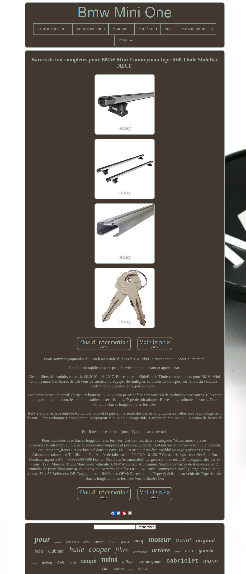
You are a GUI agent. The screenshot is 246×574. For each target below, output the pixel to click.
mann (210, 560)
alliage (128, 561)
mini (109, 559)
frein (177, 552)
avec (86, 542)
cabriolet (182, 561)
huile (76, 549)
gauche (206, 551)
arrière (161, 550)
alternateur (140, 552)
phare (112, 541)
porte (125, 541)
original (205, 540)
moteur (159, 539)
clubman (56, 551)
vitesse (99, 542)
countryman (150, 561)
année (34, 563)
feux (131, 569)
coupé (88, 560)
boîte (39, 551)
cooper (100, 549)
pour (42, 539)
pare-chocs (72, 542)
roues (72, 562)
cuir (105, 568)
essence (119, 569)
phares (58, 542)
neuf (139, 541)
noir (189, 551)
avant (183, 540)
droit (60, 562)
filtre (121, 550)
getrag (47, 562)
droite (143, 568)
